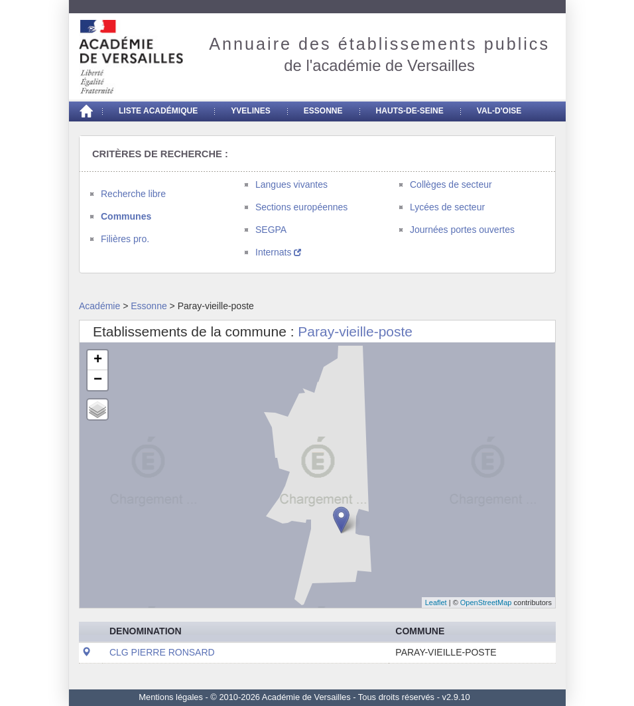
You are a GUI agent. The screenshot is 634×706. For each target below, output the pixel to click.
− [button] (98, 380)
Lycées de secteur (447, 207)
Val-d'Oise (499, 110)
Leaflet (436, 602)
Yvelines (251, 110)
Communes (126, 216)
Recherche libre (133, 193)
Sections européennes (301, 207)
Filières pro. (125, 239)
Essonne (323, 110)
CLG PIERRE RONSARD (162, 652)
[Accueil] (85, 111)
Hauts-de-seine (410, 110)
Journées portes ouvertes (462, 229)
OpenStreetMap (486, 602)
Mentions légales (171, 697)
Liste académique (158, 110)
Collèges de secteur (451, 184)
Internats (278, 252)
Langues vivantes (291, 184)
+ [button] (98, 360)
